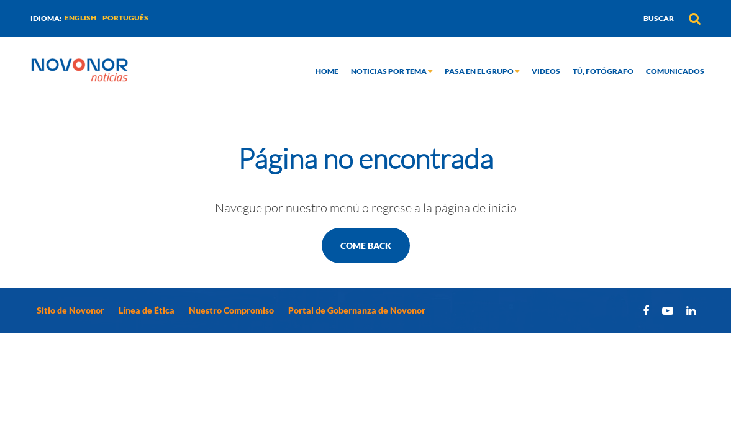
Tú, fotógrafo (603, 71)
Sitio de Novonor (70, 310)
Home (327, 71)
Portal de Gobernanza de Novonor (356, 310)
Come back (365, 245)
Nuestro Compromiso (231, 310)
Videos (546, 71)
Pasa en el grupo (482, 71)
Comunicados (675, 71)
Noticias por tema (391, 71)
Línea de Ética (147, 310)
